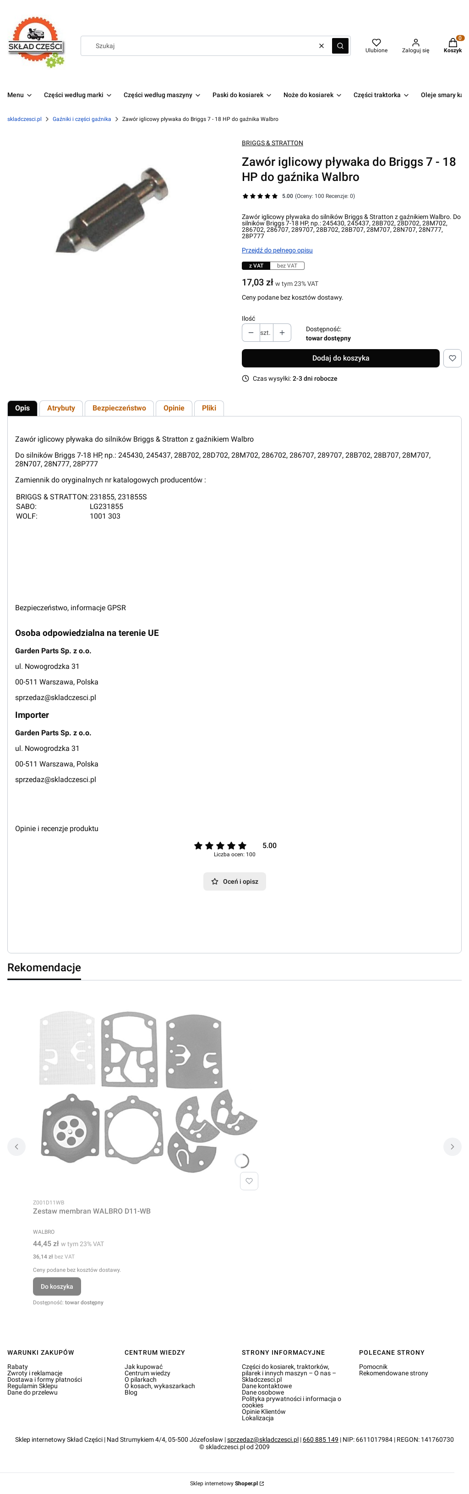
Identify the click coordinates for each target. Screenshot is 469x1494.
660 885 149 (320, 1439)
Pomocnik (373, 1366)
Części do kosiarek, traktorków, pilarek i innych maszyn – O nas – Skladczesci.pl (289, 1373)
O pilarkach (141, 1379)
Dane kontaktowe (267, 1386)
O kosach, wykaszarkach (160, 1386)
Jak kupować (144, 1366)
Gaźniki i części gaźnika (82, 119)
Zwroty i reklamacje (34, 1373)
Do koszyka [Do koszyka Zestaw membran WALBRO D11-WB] (57, 1286)
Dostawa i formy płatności (44, 1379)
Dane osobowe (263, 1392)
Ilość (248, 318)
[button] (340, 46)
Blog (131, 1392)
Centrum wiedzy (147, 1373)
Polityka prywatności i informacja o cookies (291, 1402)
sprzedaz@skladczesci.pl (55, 697)
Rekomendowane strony (393, 1373)
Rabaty (17, 1366)
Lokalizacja (258, 1418)
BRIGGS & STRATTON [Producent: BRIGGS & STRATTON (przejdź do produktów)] (272, 143)
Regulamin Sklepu (32, 1386)
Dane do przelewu (32, 1392)
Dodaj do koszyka (341, 358)
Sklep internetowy (224, 1483)
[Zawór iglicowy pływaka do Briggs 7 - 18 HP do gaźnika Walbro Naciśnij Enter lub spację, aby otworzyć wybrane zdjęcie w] (117, 217)
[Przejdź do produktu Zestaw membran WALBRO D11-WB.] (147, 1091)
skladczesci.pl (24, 119)
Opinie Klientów (264, 1411)
